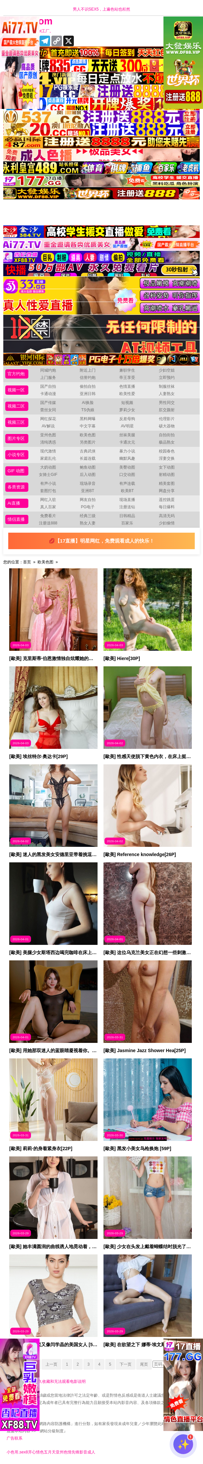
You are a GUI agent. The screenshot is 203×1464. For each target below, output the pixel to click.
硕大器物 (167, 426)
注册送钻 (127, 507)
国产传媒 (48, 402)
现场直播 (127, 499)
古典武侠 (88, 451)
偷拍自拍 (88, 386)
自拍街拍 (167, 435)
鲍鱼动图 (88, 467)
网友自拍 (88, 499)
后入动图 (88, 474)
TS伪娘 (87, 410)
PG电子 (87, 507)
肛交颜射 (167, 410)
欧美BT (127, 490)
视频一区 (16, 389)
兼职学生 (127, 370)
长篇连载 (88, 458)
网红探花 (48, 418)
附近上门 (88, 370)
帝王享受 (127, 377)
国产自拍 (48, 386)
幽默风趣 (127, 458)
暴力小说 (127, 451)
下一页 (125, 1364)
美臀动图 (127, 467)
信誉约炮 (88, 377)
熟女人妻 (88, 523)
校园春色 (167, 451)
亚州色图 (48, 435)
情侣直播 (16, 519)
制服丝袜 (167, 386)
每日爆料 (167, 507)
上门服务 (48, 377)
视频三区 (16, 422)
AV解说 (48, 426)
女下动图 (167, 467)
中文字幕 (88, 426)
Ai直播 (14, 503)
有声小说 (48, 483)
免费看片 (48, 516)
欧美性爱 (127, 393)
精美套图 (167, 483)
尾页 (144, 1364)
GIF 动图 (16, 470)
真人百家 (48, 507)
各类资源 (16, 486)
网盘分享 (167, 490)
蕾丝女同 (48, 410)
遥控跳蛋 (167, 499)
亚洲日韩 (88, 393)
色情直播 (127, 386)
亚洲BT (87, 490)
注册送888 (48, 523)
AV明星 (127, 426)
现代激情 (48, 451)
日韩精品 (127, 516)
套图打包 (48, 490)
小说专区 (16, 454)
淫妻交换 (167, 458)
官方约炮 (16, 373)
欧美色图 (88, 435)
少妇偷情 (167, 523)
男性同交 (167, 402)
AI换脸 (87, 402)
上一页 (51, 1364)
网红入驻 (48, 499)
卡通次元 (127, 442)
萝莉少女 (127, 410)
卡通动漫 (48, 393)
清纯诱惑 (48, 442)
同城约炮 (48, 370)
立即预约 (167, 377)
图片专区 (16, 438)
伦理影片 (167, 418)
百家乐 (127, 523)
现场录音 (88, 483)
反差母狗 (127, 418)
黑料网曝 (88, 418)
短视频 (127, 402)
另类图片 (88, 442)
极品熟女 (167, 442)
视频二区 (16, 406)
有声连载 (127, 483)
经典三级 (88, 516)
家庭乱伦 (48, 458)
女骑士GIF (48, 474)
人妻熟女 (167, 393)
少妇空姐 (167, 370)
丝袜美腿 (127, 435)
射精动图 (167, 474)
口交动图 (127, 474)
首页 (27, 562)
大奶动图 (48, 467)
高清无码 (167, 516)
